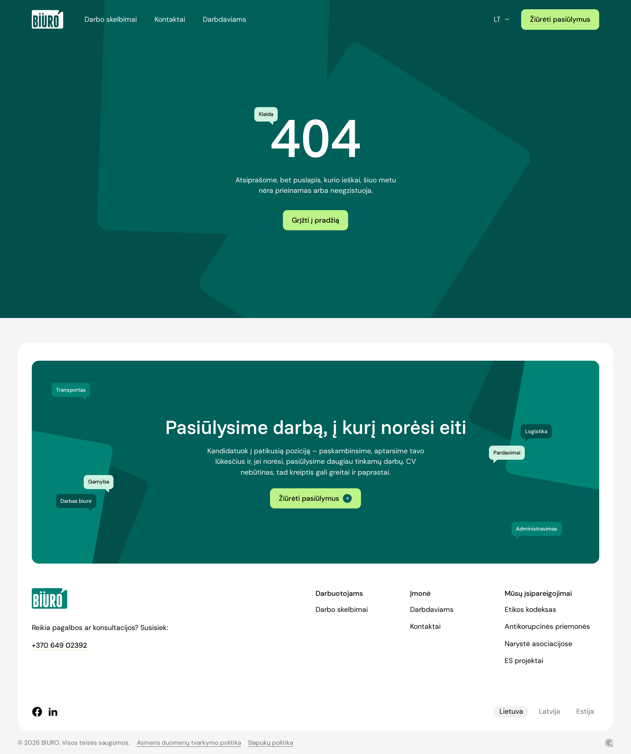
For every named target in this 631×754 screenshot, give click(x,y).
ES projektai (524, 660)
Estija (585, 711)
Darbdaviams (224, 19)
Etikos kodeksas (530, 609)
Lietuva (511, 711)
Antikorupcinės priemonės (547, 626)
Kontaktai (170, 19)
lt (502, 19)
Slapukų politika (270, 743)
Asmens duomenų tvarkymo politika (189, 743)
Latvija (549, 711)
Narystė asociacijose (538, 643)
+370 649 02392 (59, 645)
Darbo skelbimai (111, 19)
